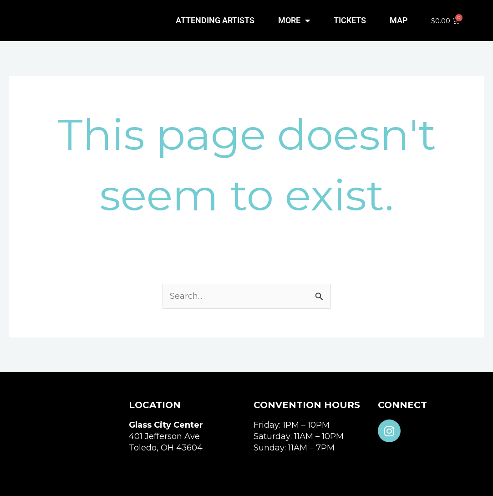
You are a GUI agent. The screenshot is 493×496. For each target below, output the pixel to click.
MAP (399, 20)
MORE (294, 20)
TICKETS (350, 20)
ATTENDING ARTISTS (215, 20)
